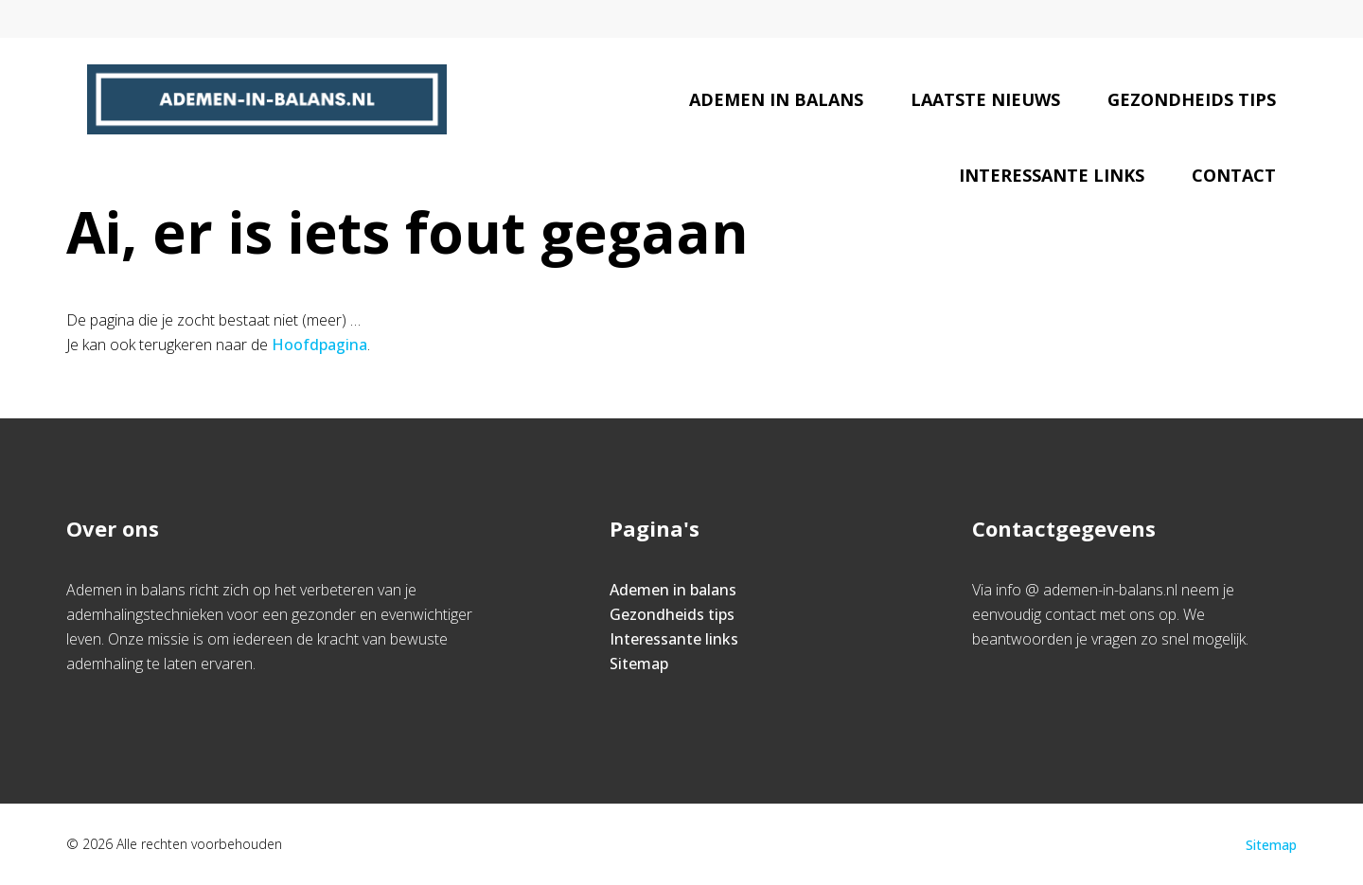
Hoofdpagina (319, 344)
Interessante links (1051, 175)
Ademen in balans (776, 99)
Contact (1234, 175)
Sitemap (639, 663)
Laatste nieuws (985, 99)
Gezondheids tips (1191, 99)
